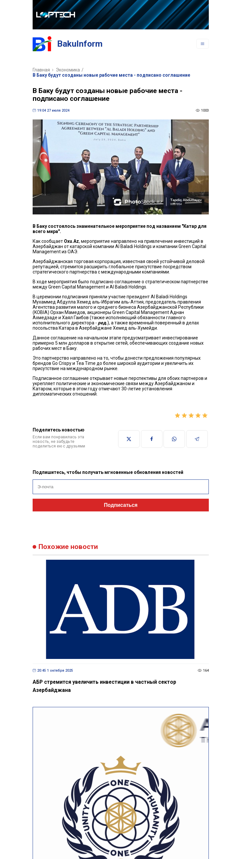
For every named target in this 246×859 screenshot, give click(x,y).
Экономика (68, 69)
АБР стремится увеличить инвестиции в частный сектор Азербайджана (104, 686)
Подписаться (121, 505)
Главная (41, 69)
